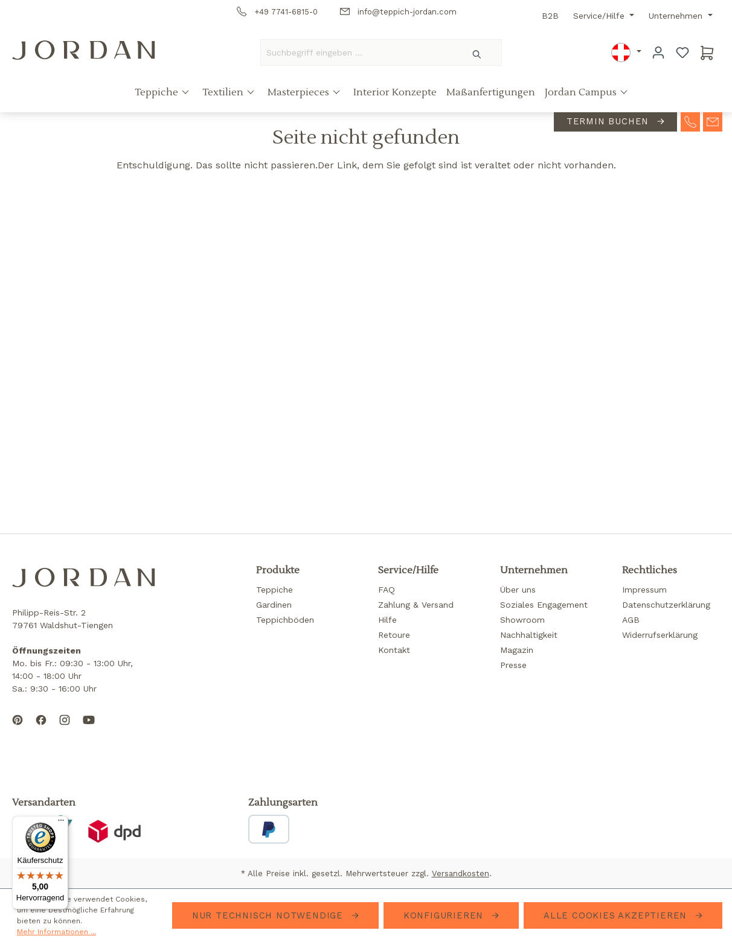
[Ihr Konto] (658, 52)
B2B (550, 16)
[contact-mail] (713, 121)
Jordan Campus (582, 92)
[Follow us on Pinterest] (17, 729)
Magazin (516, 650)
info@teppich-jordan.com (398, 11)
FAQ (386, 589)
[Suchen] (477, 52)
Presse (513, 665)
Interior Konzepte (395, 92)
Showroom (522, 620)
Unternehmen (677, 16)
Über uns (518, 589)
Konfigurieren (445, 915)
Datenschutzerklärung (666, 604)
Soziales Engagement (544, 604)
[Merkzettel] (682, 52)
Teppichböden (285, 620)
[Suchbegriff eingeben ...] (357, 52)
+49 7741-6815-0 (277, 11)
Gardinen (274, 604)
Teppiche (158, 92)
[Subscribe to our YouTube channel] (89, 729)
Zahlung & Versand (416, 604)
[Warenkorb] (707, 52)
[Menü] (61, 823)
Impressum (644, 589)
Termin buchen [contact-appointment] (609, 121)
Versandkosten (460, 873)
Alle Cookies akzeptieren (617, 915)
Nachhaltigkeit (528, 635)
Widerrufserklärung (660, 635)
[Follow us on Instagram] (64, 729)
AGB (631, 620)
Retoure (394, 635)
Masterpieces (300, 92)
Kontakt (394, 650)
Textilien (224, 92)
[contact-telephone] (690, 121)
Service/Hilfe (600, 16)
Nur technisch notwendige (269, 915)
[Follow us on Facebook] (41, 729)
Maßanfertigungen (490, 92)
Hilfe (387, 620)
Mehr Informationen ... (56, 932)
